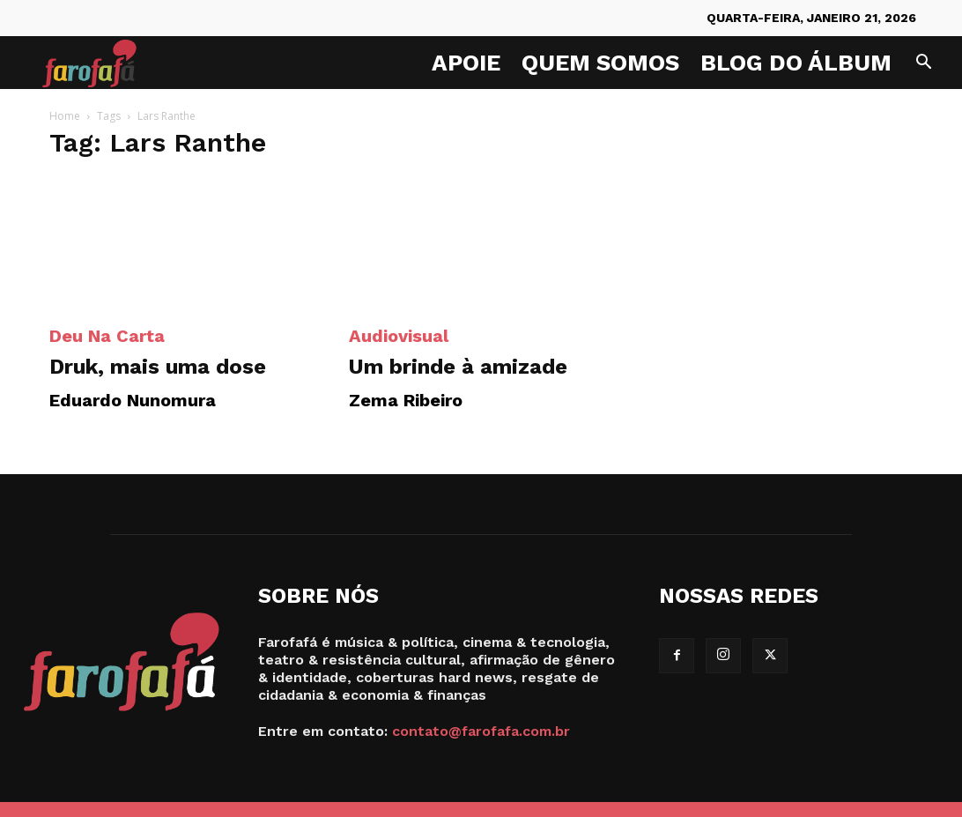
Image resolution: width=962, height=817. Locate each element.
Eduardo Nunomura (132, 400)
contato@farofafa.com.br (481, 731)
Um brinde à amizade (458, 366)
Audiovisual (398, 335)
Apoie (466, 62)
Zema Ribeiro (405, 400)
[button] (923, 64)
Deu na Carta (107, 335)
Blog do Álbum (796, 62)
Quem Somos (600, 62)
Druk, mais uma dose (157, 366)
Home (64, 115)
